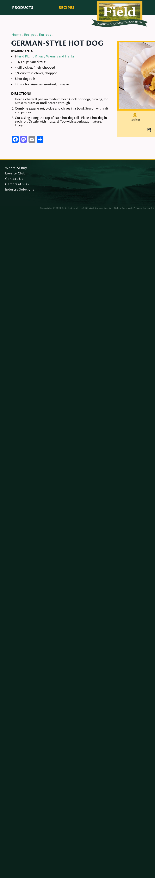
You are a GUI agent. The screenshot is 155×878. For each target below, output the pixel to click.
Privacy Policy (142, 208)
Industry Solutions (19, 190)
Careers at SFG (17, 184)
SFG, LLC (67, 208)
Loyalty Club (15, 174)
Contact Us (14, 179)
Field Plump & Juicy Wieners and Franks (45, 56)
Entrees (45, 34)
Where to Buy (16, 168)
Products (22, 7)
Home (16, 34)
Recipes (66, 7)
